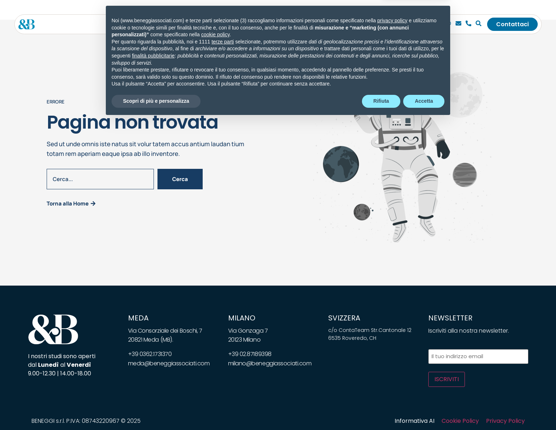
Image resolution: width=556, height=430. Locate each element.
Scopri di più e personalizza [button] (156, 410)
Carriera (382, 24)
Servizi (207, 24)
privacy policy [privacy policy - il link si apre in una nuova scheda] (392, 330)
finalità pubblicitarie (153, 365)
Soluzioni (244, 24)
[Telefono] (468, 24)
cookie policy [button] (215, 344)
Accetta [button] (424, 410)
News (280, 24)
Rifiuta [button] (381, 410)
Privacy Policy (505, 421)
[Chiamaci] (448, 24)
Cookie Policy (460, 421)
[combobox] (100, 179)
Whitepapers (316, 24)
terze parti (223, 351)
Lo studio (174, 24)
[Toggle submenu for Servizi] (219, 24)
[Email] (458, 24)
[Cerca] (478, 24)
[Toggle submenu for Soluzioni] (260, 24)
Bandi (352, 24)
